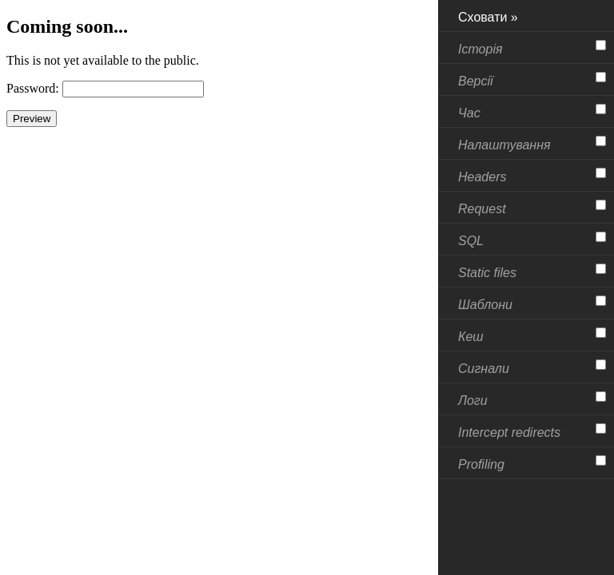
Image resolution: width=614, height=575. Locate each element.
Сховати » (488, 17)
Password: (32, 88)
